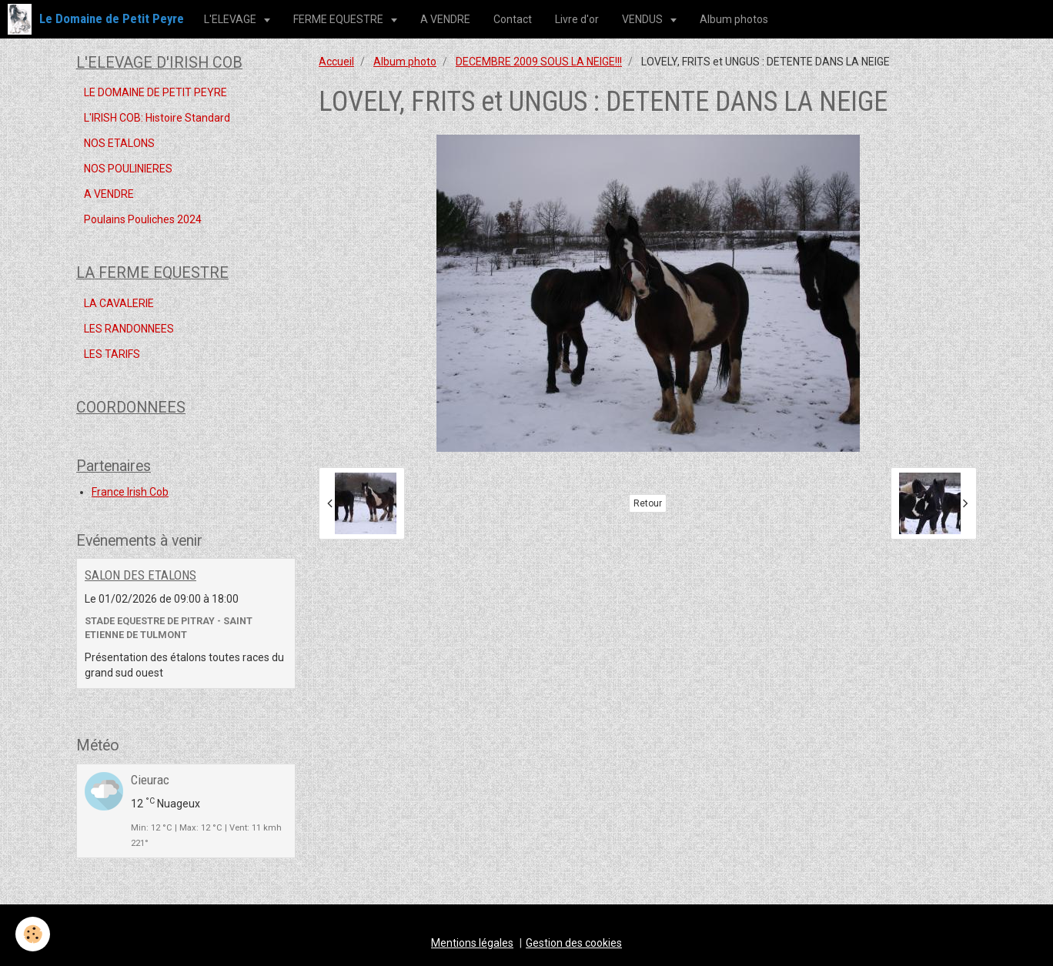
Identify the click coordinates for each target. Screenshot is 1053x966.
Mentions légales (472, 943)
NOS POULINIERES (128, 168)
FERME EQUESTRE (339, 19)
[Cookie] (32, 934)
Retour (647, 503)
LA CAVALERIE (119, 303)
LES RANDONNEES (129, 329)
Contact (512, 19)
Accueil (336, 61)
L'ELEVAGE (231, 19)
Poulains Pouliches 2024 (143, 219)
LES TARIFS (112, 354)
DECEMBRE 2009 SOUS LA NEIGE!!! (539, 61)
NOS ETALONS (119, 143)
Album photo (404, 61)
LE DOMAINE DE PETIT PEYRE (155, 92)
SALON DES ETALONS (140, 575)
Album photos (734, 19)
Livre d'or (577, 19)
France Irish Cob (130, 492)
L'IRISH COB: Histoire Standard (157, 118)
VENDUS (643, 19)
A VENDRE (445, 19)
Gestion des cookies (574, 943)
